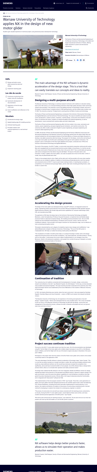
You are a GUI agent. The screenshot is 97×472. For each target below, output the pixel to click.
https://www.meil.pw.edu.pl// (72, 49)
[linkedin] (80, 60)
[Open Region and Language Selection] (59, 3)
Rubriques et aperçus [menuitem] (48, 8)
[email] (83, 60)
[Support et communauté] (74, 3)
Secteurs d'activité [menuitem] (27, 8)
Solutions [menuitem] (18, 8)
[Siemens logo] (7, 3)
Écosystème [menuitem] (38, 8)
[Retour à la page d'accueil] (4, 13)
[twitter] (74, 60)
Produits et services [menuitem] (8, 8)
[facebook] (77, 60)
